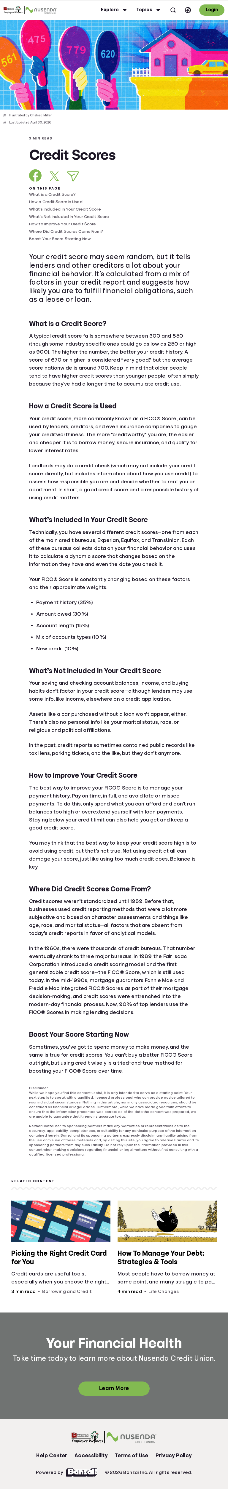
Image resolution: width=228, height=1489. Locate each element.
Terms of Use (131, 1455)
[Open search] (173, 10)
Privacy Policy (174, 1455)
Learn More (114, 1388)
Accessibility (91, 1455)
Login (212, 9)
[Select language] (187, 10)
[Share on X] (54, 176)
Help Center (51, 1455)
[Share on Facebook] (35, 175)
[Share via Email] (73, 176)
